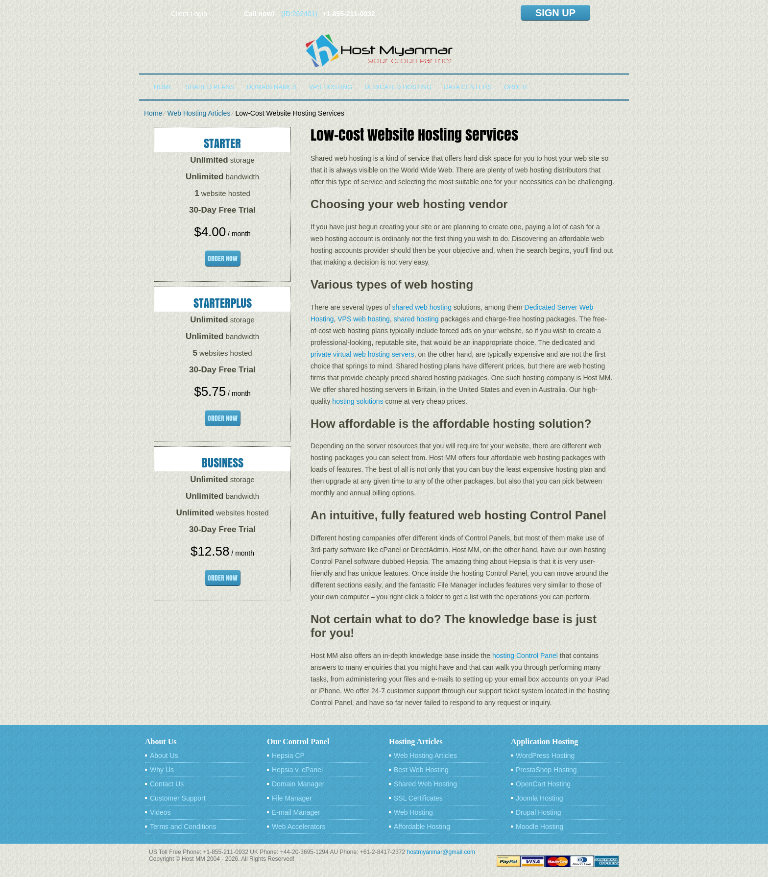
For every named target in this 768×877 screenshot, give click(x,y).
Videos (160, 812)
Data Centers (468, 87)
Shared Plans (209, 87)
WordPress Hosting (545, 755)
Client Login (189, 13)
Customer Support (178, 798)
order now (223, 258)
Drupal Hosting (538, 812)
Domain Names (271, 87)
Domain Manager (298, 784)
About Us (164, 755)
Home (163, 87)
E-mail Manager (296, 812)
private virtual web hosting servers (362, 354)
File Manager (292, 798)
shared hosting (416, 319)
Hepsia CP (288, 755)
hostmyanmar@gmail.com (441, 852)
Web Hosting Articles (198, 113)
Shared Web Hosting (425, 784)
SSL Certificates (418, 798)
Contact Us (167, 784)
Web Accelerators (298, 826)
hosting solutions (357, 401)
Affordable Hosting (422, 826)
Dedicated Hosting (398, 87)
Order (515, 87)
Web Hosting (413, 812)
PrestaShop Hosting (546, 770)
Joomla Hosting (539, 798)
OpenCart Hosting (543, 784)
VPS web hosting (363, 319)
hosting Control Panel (525, 655)
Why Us (162, 770)
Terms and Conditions (183, 826)
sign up (555, 12)
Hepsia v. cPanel (297, 770)
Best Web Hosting (421, 770)
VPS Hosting (330, 87)
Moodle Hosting (539, 826)
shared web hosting (422, 307)
